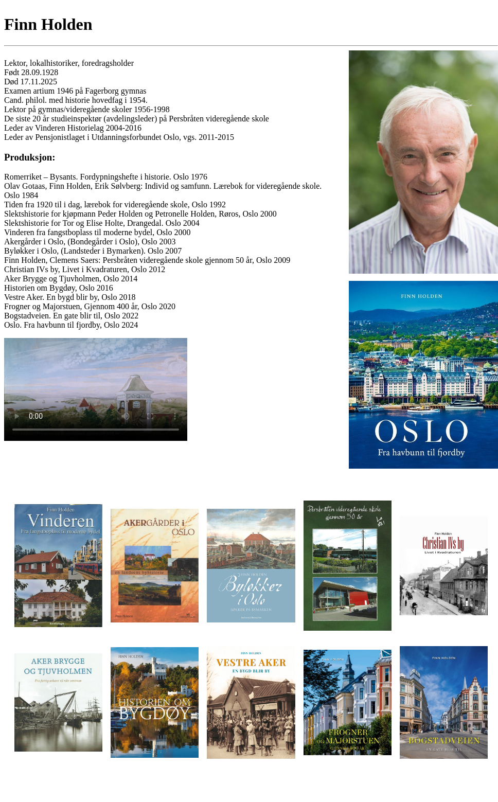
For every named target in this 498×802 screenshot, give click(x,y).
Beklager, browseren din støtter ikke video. (95, 389)
